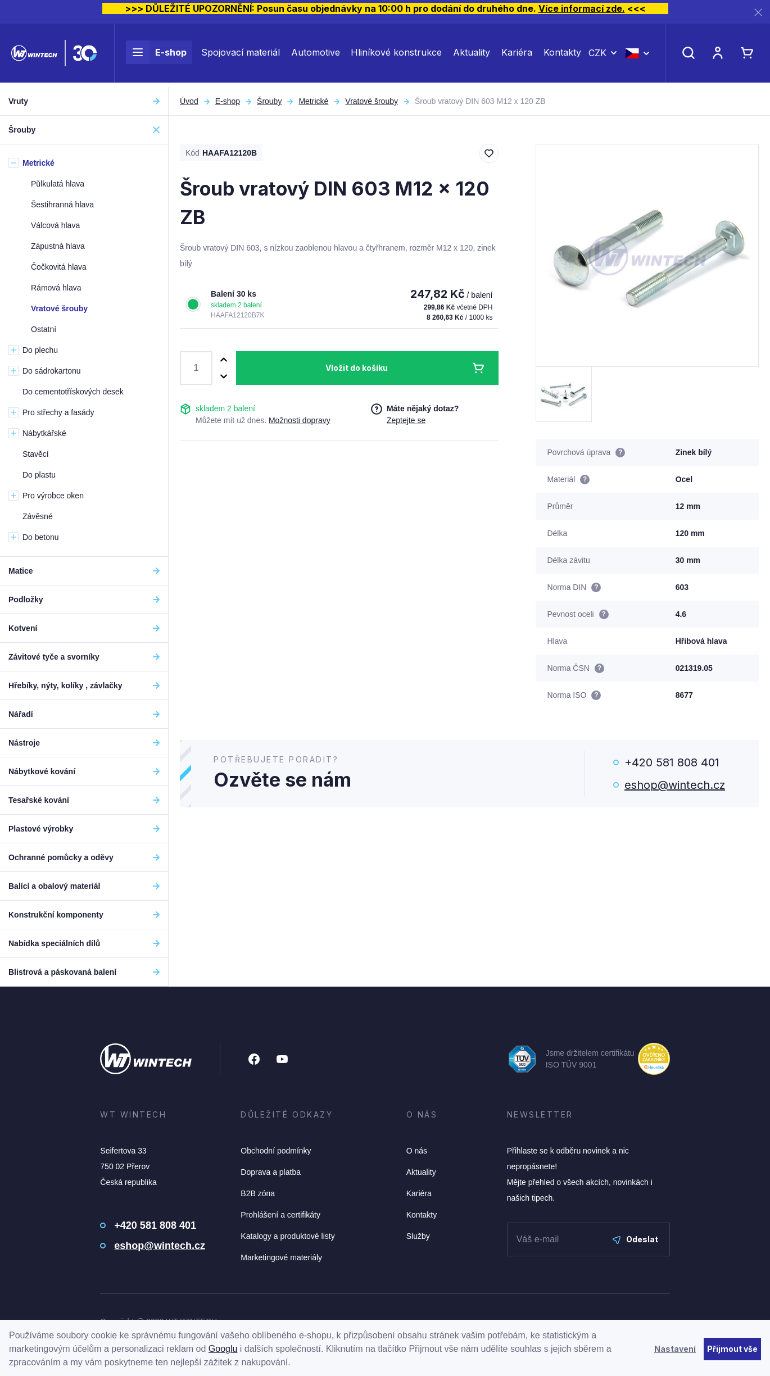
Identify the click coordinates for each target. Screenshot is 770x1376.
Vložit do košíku (356, 368)
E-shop (156, 55)
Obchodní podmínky (276, 1150)
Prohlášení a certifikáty (280, 1214)
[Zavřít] (758, 12)
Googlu (223, 1349)
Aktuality (471, 55)
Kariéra (516, 55)
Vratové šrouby (371, 101)
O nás (416, 1150)
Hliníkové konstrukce (396, 55)
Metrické (313, 101)
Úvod (189, 101)
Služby (418, 1236)
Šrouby (269, 101)
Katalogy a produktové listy (287, 1236)
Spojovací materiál (240, 55)
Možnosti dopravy (299, 420)
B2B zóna (258, 1193)
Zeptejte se (406, 420)
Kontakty (562, 55)
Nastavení (675, 1349)
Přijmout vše (732, 1349)
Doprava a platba (271, 1172)
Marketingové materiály (281, 1257)
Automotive (315, 55)
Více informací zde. (581, 8)
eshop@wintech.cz (674, 785)
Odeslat (635, 1239)
